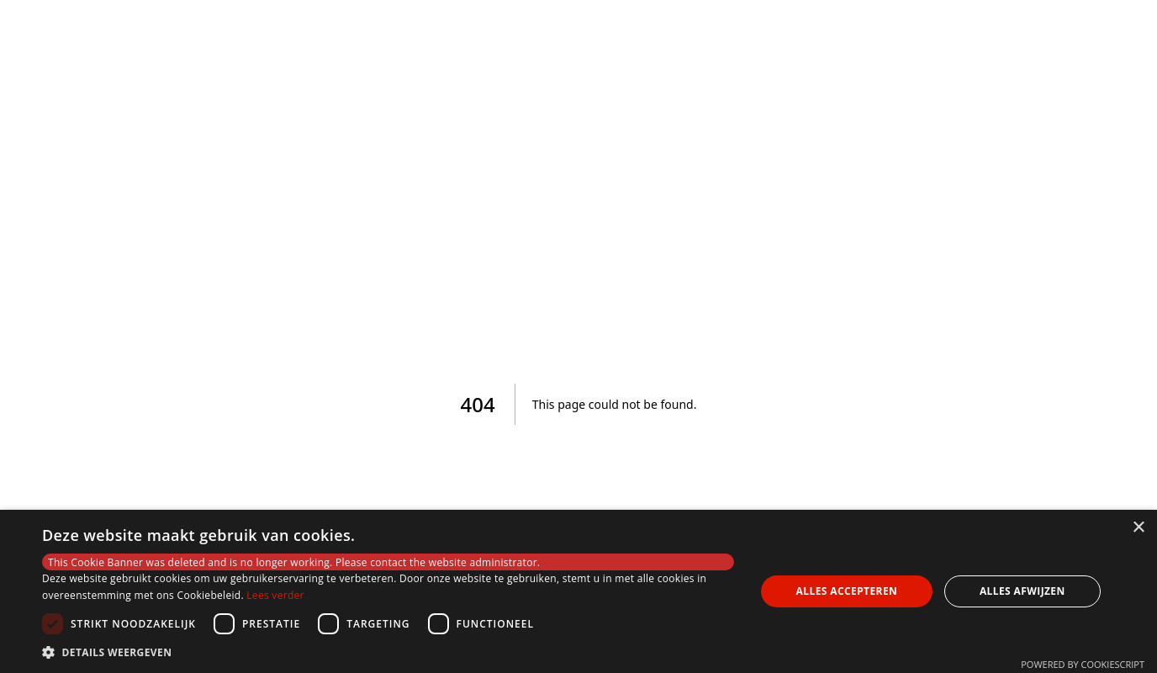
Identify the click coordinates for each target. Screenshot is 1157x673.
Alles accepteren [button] (847, 591)
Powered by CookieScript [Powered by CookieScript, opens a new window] (1082, 664)
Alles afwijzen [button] (1022, 591)
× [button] (1138, 528)
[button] (388, 652)
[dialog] (578, 591)
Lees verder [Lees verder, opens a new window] (275, 595)
